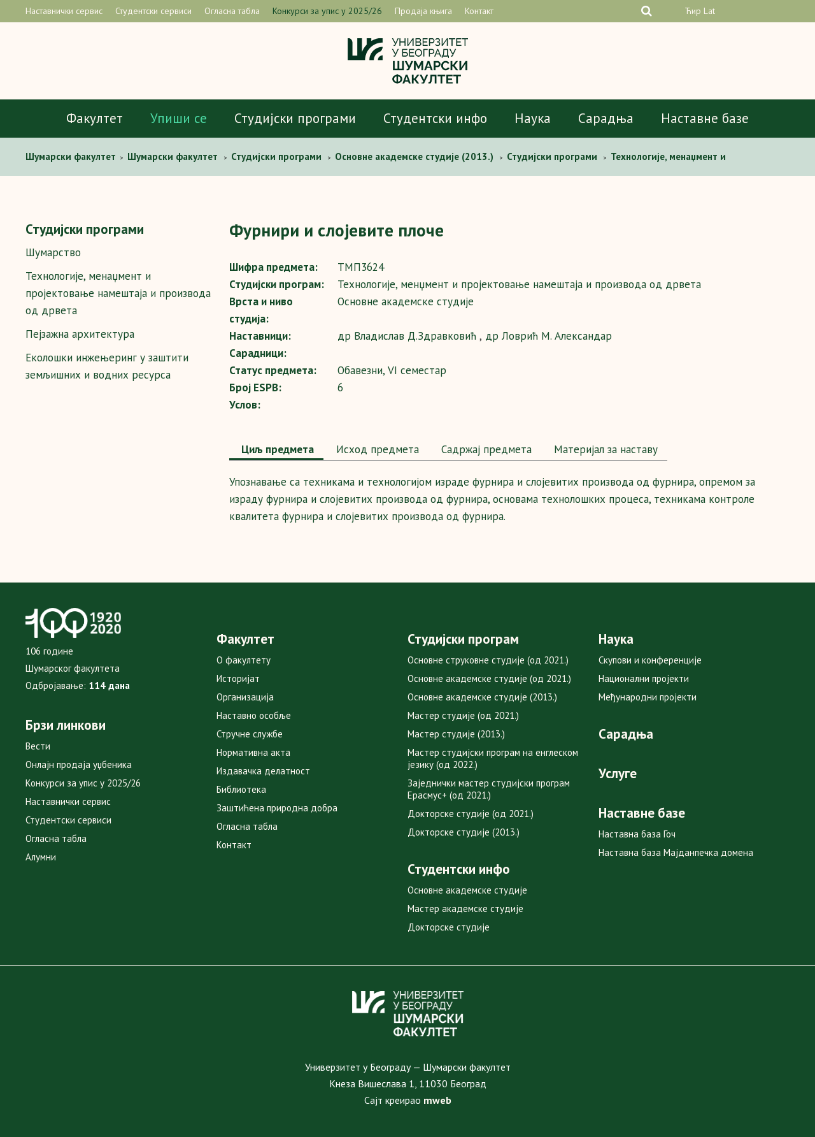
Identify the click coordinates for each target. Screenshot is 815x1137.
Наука (532, 118)
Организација (245, 697)
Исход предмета (376, 449)
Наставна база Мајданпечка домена (676, 852)
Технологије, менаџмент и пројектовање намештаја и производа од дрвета (118, 293)
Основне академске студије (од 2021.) (489, 678)
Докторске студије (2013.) (464, 832)
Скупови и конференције (650, 660)
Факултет (94, 118)
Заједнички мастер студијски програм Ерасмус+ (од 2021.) (489, 789)
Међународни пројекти (648, 697)
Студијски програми (295, 118)
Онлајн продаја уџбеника (78, 764)
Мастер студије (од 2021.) (463, 715)
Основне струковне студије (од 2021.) (488, 660)
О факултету (243, 660)
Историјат (238, 678)
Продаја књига (423, 11)
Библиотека (241, 789)
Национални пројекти (644, 678)
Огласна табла (232, 11)
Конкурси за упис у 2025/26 (327, 11)
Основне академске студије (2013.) (482, 697)
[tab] (276, 450)
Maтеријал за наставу (604, 449)
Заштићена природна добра (276, 808)
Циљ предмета (276, 449)
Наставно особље (253, 715)
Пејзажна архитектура (79, 334)
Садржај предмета (485, 449)
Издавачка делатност (263, 771)
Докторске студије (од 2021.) (471, 813)
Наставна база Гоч (637, 834)
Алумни (40, 857)
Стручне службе (249, 734)
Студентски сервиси (153, 11)
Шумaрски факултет (71, 156)
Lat (709, 11)
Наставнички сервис (64, 11)
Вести (37, 746)
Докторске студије (449, 927)
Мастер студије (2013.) (456, 734)
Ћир (692, 11)
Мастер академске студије (465, 908)
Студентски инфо (435, 118)
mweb (437, 1100)
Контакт (479, 11)
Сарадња (606, 118)
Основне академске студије (467, 890)
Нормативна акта (253, 752)
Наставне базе (705, 118)
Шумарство (53, 252)
